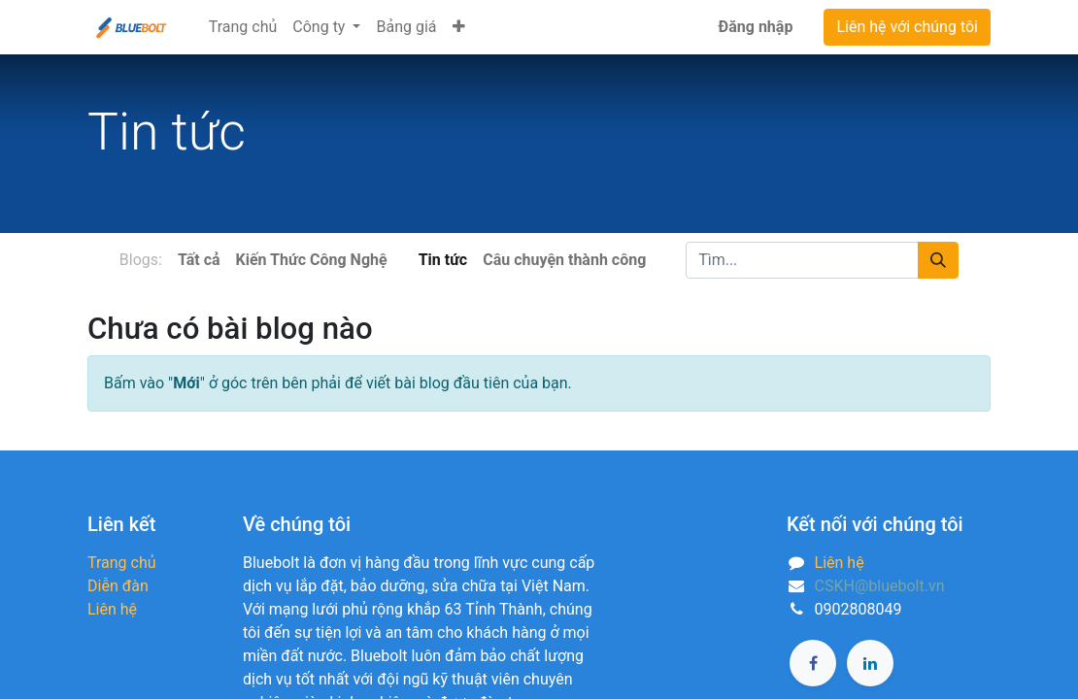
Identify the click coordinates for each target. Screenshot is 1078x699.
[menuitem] (243, 27)
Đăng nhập (756, 26)
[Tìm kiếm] (938, 260)
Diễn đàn (118, 586)
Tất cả (199, 259)
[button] (459, 27)
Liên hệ (112, 609)
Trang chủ (121, 562)
